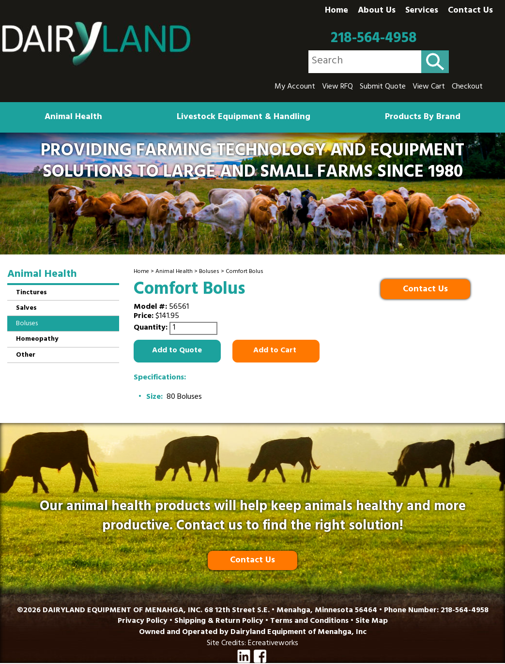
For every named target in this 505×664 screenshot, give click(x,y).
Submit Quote (383, 87)
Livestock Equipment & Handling (243, 117)
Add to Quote (177, 351)
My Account (295, 87)
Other (25, 355)
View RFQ (337, 87)
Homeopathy (37, 339)
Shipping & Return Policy (218, 621)
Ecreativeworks (273, 643)
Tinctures (31, 293)
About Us (377, 11)
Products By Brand (422, 117)
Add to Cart (275, 351)
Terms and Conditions (309, 621)
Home (336, 11)
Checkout (467, 87)
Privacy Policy (143, 621)
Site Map (371, 621)
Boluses (209, 272)
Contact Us (470, 11)
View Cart (429, 87)
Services (421, 11)
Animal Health (73, 117)
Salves (26, 308)
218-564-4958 (374, 38)
